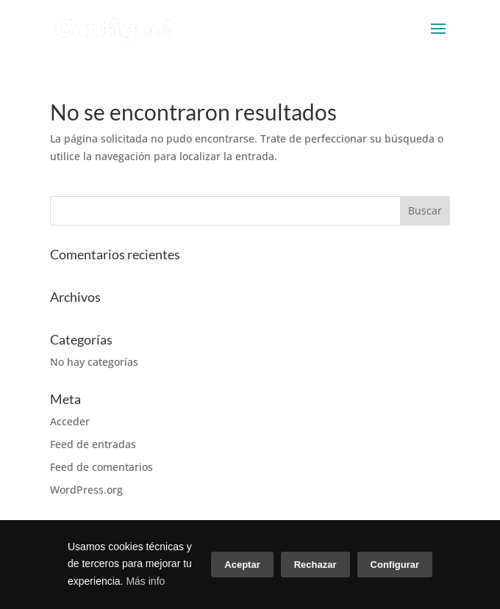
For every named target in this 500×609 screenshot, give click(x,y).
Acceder (70, 421)
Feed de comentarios (101, 467)
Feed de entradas (93, 444)
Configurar (395, 564)
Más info (145, 581)
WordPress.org (86, 490)
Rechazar (315, 564)
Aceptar (242, 564)
